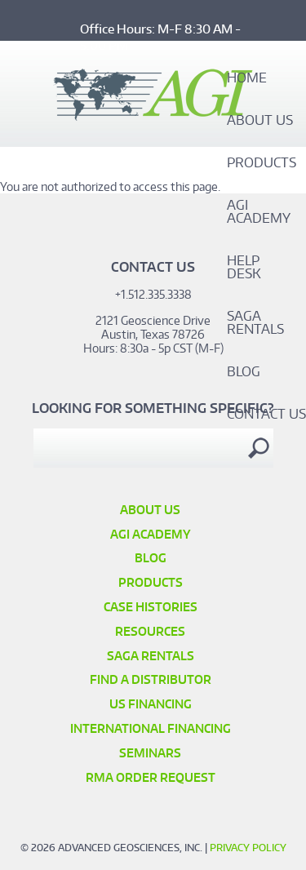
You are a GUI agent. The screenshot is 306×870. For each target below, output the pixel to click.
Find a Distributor (150, 679)
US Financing (150, 704)
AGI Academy (258, 212)
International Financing (150, 728)
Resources (150, 631)
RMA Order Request (150, 777)
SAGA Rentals (255, 323)
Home (247, 78)
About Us (260, 120)
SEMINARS (150, 753)
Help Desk (244, 268)
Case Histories (150, 607)
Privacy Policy (248, 847)
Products (261, 163)
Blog (243, 372)
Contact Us (266, 414)
